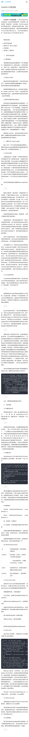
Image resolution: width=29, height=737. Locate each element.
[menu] (26, 2)
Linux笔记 (16, 10)
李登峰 (2, 10)
